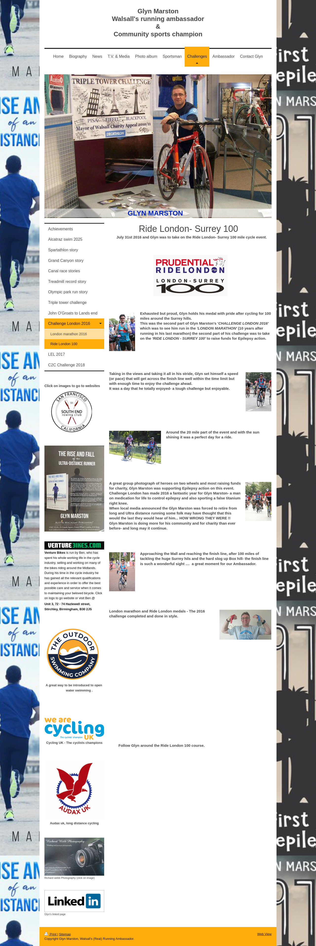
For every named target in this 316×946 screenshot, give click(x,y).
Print (50, 934)
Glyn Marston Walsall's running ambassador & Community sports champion (158, 22)
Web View (264, 934)
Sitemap (65, 934)
